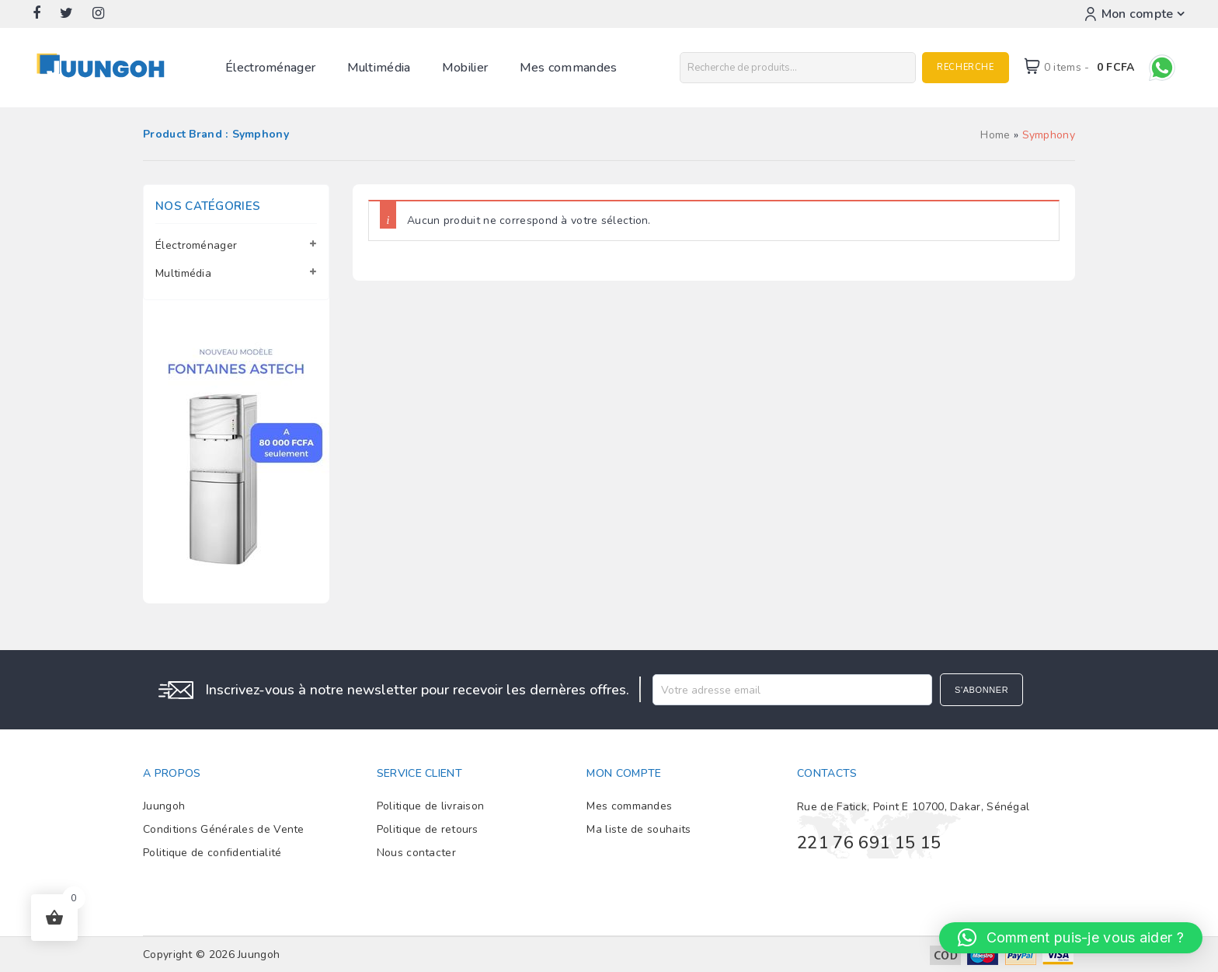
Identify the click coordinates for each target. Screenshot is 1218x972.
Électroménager (270, 67)
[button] (1070, 937)
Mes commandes (569, 67)
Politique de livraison (431, 806)
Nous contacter (416, 852)
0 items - (1089, 67)
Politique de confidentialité (212, 852)
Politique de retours (427, 829)
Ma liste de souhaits (638, 829)
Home (995, 135)
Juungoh (164, 806)
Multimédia (379, 67)
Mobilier (465, 67)
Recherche (965, 67)
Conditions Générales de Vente (223, 829)
